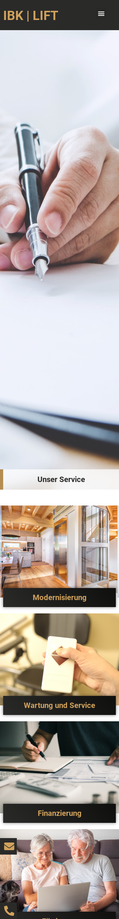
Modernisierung (60, 597)
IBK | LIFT (30, 15)
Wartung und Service (59, 705)
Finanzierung (60, 813)
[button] (101, 13)
